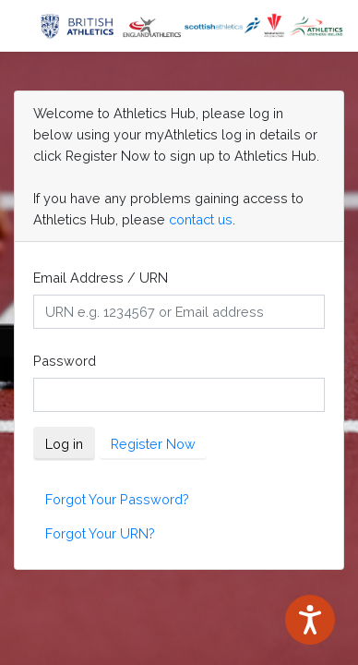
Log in (64, 444)
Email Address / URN (100, 277)
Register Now (153, 444)
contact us (201, 219)
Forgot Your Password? (117, 499)
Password (64, 361)
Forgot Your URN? (100, 533)
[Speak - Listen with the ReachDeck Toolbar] (310, 620)
